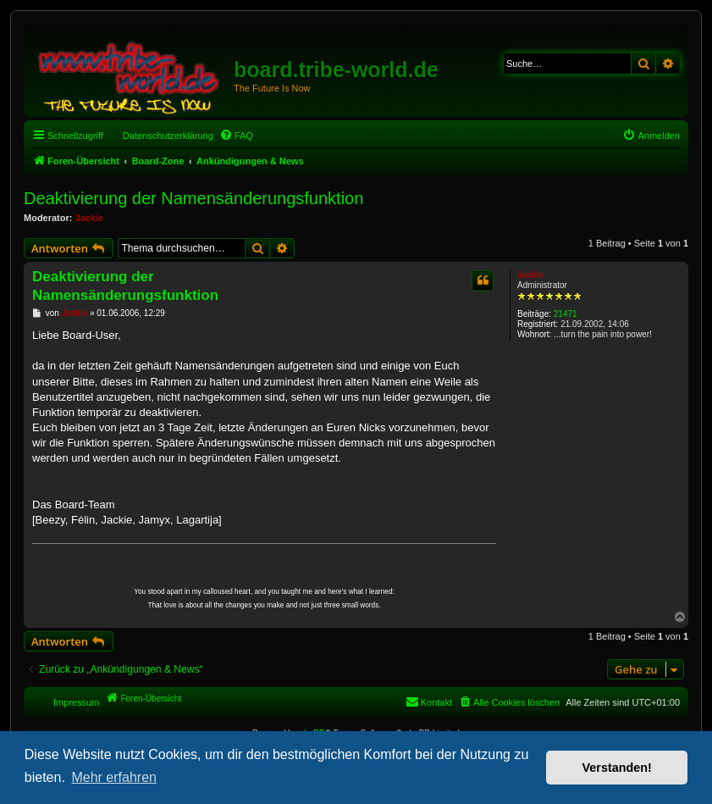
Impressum (76, 702)
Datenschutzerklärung (168, 135)
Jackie (89, 218)
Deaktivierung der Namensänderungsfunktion (193, 198)
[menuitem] (236, 135)
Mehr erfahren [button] (114, 777)
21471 (565, 314)
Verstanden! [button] (617, 767)
